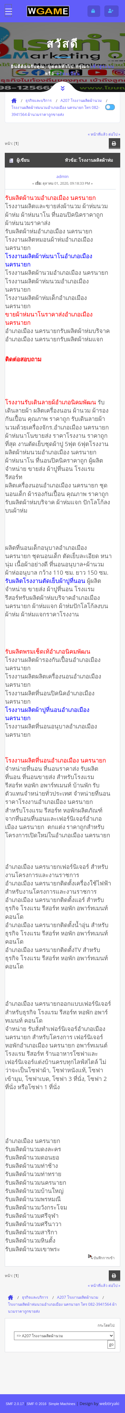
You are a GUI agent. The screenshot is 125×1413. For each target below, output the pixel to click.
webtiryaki (109, 1403)
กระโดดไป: (106, 1325)
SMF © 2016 (36, 1404)
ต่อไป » (114, 134)
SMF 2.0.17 (15, 1404)
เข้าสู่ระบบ (102, 66)
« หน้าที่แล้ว (98, 134)
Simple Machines (61, 1404)
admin (62, 176)
